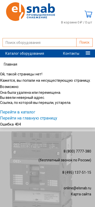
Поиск (84, 42)
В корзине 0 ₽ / (76, 22)
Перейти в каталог (17, 112)
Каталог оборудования (24, 53)
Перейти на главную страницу (28, 118)
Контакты (71, 53)
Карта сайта (81, 194)
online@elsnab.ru (77, 188)
